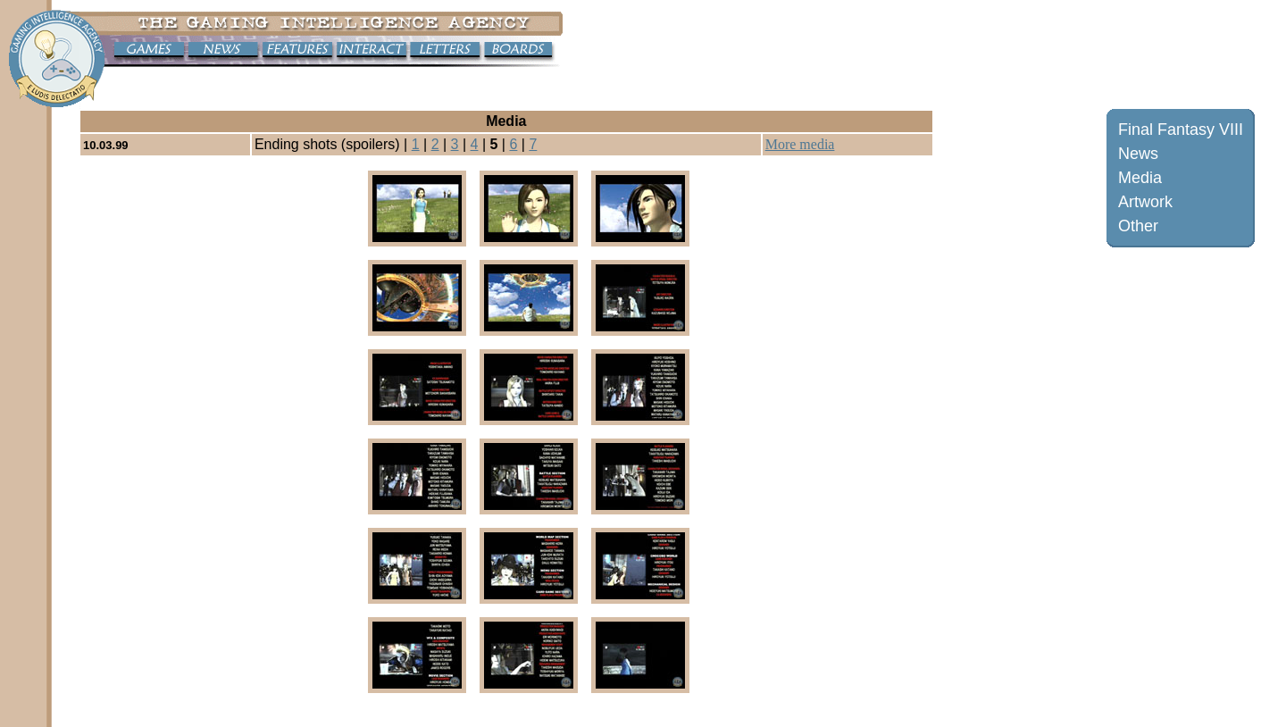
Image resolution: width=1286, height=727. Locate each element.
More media (800, 144)
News (1138, 154)
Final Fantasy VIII (1180, 129)
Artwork (1145, 202)
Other (1138, 226)
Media (1140, 178)
